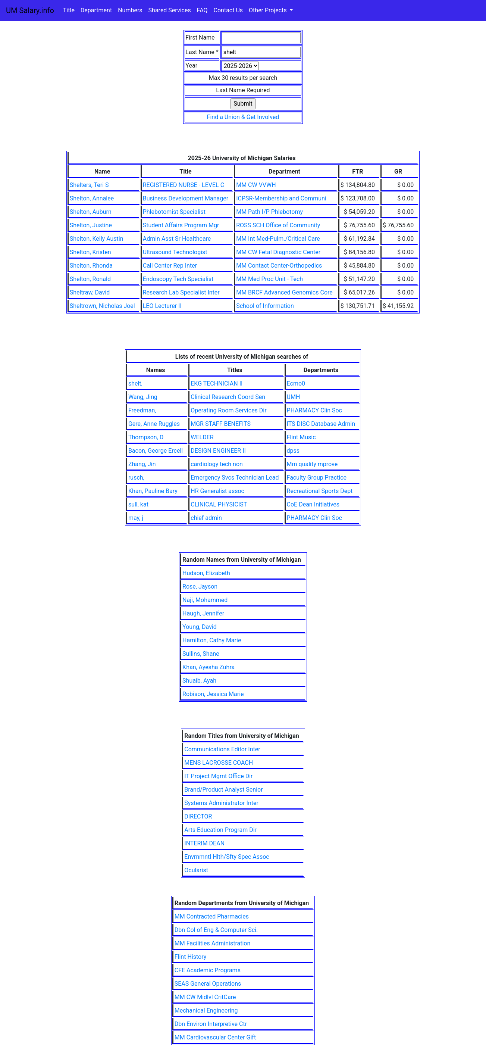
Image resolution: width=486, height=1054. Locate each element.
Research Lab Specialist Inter (181, 292)
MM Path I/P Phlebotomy (269, 211)
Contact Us (228, 10)
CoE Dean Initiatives (313, 504)
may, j (135, 517)
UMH (293, 396)
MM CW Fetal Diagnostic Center (278, 252)
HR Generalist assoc (217, 491)
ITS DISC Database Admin (321, 423)
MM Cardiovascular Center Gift (215, 1037)
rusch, (136, 477)
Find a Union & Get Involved (243, 117)
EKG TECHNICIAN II (216, 383)
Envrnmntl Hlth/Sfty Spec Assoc (226, 856)
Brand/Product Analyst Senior (223, 789)
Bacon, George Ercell (155, 450)
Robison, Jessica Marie (213, 694)
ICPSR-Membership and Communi (281, 198)
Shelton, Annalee (92, 198)
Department (96, 10)
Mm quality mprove (312, 464)
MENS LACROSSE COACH (218, 762)
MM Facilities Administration (213, 943)
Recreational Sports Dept (320, 491)
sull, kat (138, 504)
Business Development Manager (185, 198)
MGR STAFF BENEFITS (221, 423)
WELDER (202, 437)
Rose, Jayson (199, 586)
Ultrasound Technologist (175, 252)
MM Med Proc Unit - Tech (269, 279)
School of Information (265, 305)
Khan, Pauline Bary (153, 491)
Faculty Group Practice (317, 477)
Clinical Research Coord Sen (228, 396)
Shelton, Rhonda (91, 265)
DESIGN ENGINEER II (218, 450)
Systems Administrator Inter (221, 803)
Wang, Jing (142, 396)
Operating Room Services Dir (228, 410)
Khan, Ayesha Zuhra (208, 667)
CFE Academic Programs (208, 970)
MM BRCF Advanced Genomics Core (284, 292)
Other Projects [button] (268, 10)
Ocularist (196, 870)
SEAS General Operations (208, 983)
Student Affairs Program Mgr (181, 225)
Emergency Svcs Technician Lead (235, 477)
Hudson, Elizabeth (206, 573)
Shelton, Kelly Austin (96, 238)
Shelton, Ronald (90, 279)
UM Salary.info (30, 10)
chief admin (206, 517)
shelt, (135, 383)
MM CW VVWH (256, 184)
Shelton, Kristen (90, 252)
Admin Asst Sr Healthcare (177, 238)
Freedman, (142, 410)
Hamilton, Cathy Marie (211, 640)
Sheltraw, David (90, 292)
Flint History (191, 956)
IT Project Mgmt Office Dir (218, 776)
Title (69, 10)
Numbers (130, 10)
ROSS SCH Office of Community (278, 225)
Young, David (199, 626)
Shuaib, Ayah (199, 680)
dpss (293, 450)
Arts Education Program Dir (220, 829)
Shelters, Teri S (89, 184)
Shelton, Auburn (91, 211)
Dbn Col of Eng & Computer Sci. (216, 929)
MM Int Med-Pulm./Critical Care (278, 238)
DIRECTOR (198, 816)
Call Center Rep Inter (170, 265)
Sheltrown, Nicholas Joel (102, 305)
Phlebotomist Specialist (174, 211)
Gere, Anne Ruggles (154, 423)
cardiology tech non (217, 464)
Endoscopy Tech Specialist (178, 279)
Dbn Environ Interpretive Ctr (211, 1024)
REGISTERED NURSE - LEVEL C (183, 184)
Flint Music (301, 437)
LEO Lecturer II (162, 305)
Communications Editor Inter (222, 749)
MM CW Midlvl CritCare (205, 997)
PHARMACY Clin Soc (314, 410)
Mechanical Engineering (206, 1010)
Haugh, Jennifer (203, 613)
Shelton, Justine (91, 225)
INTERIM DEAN (204, 843)
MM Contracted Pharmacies (212, 916)
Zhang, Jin (142, 464)
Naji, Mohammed (205, 600)
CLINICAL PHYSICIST (219, 504)
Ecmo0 (296, 383)
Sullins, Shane (200, 653)
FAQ (202, 10)
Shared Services (169, 10)
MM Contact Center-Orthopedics (279, 265)
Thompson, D (145, 437)
